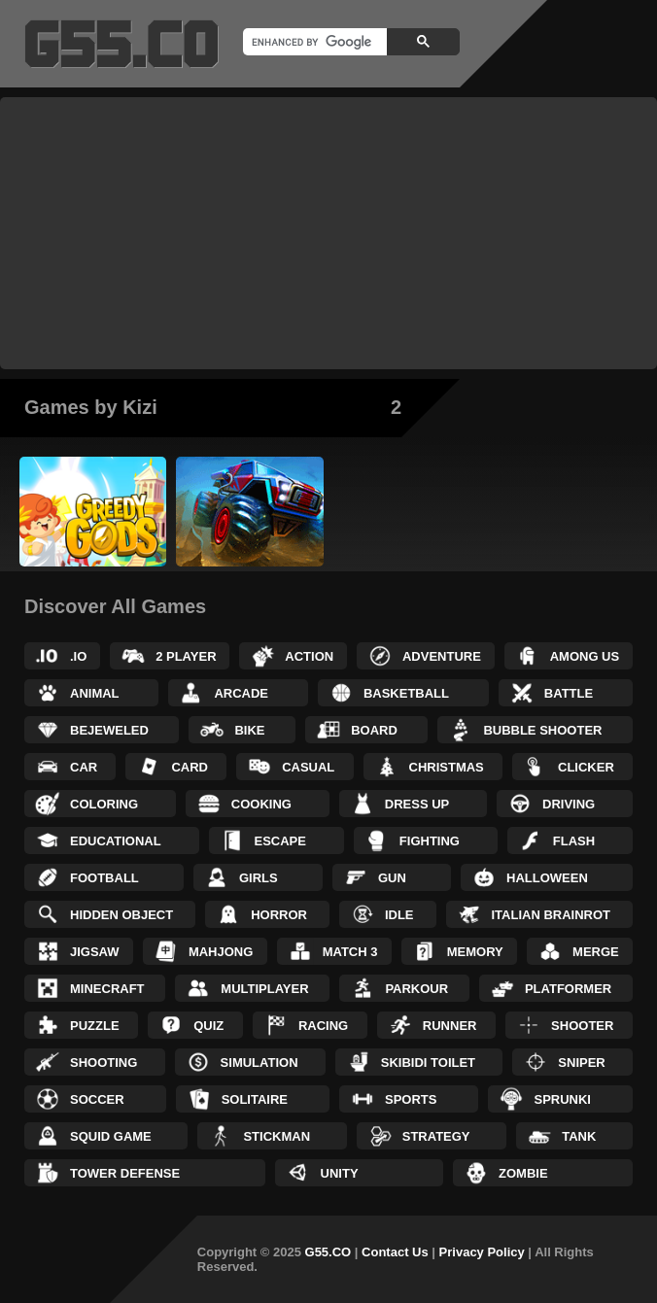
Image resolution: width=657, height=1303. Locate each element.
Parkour (416, 988)
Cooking (261, 804)
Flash (574, 841)
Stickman (276, 1136)
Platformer (568, 988)
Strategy (436, 1136)
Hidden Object (121, 915)
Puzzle (95, 1025)
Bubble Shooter (542, 730)
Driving (568, 804)
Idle (399, 915)
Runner (450, 1025)
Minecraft (107, 988)
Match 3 (350, 951)
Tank (579, 1136)
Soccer (97, 1099)
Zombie (523, 1173)
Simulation (259, 1062)
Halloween (547, 878)
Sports (410, 1099)
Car (83, 767)
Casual (308, 767)
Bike (249, 730)
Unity (340, 1173)
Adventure (441, 656)
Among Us (585, 656)
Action (309, 656)
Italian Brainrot (551, 915)
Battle (568, 693)
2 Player (186, 656)
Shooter (582, 1025)
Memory (475, 951)
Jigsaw (95, 951)
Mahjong (221, 951)
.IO (78, 656)
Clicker (586, 767)
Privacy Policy (482, 1252)
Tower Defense (125, 1173)
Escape (280, 841)
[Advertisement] (328, 233)
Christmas (446, 767)
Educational (115, 841)
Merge (595, 951)
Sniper (581, 1062)
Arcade (241, 693)
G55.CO (328, 1252)
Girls (258, 878)
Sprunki (562, 1099)
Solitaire (255, 1099)
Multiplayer (264, 988)
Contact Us (395, 1252)
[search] (313, 42)
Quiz (208, 1025)
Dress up (417, 804)
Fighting (429, 841)
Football (104, 878)
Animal (95, 693)
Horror (279, 915)
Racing (323, 1025)
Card (189, 767)
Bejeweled (109, 730)
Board (374, 730)
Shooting (103, 1062)
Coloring (104, 804)
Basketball (406, 693)
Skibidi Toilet (428, 1062)
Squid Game (111, 1136)
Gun (392, 878)
